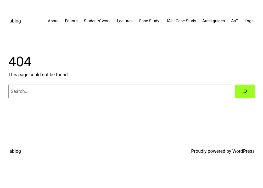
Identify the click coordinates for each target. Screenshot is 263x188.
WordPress (243, 151)
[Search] (245, 91)
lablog (14, 21)
